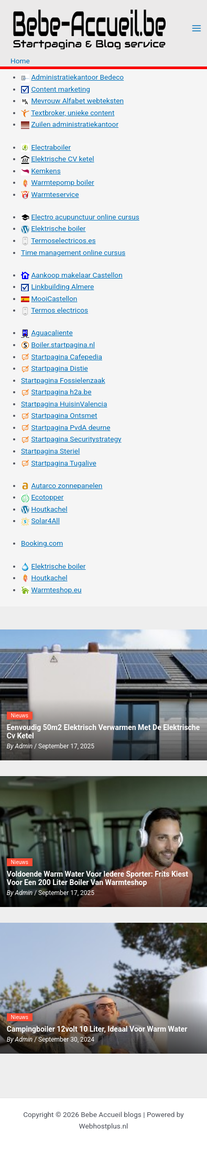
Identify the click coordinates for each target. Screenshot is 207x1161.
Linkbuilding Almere (62, 286)
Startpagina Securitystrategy (76, 439)
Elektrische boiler (58, 228)
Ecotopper (47, 497)
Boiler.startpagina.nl (63, 344)
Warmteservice (55, 194)
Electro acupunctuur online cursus (85, 217)
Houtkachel (49, 509)
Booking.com (42, 543)
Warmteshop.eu (56, 589)
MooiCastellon (54, 298)
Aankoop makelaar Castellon (76, 275)
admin (24, 746)
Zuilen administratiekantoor (74, 124)
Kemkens (45, 171)
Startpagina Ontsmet (64, 415)
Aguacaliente (51, 332)
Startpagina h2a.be (61, 392)
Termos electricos (59, 310)
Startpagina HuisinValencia (64, 404)
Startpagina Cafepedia (66, 356)
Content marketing (60, 89)
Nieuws (19, 715)
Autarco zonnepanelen (66, 485)
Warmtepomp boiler (62, 182)
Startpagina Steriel (50, 451)
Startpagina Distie (59, 368)
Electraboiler (51, 147)
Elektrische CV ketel (62, 158)
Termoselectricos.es (63, 240)
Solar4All (45, 520)
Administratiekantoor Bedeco (77, 77)
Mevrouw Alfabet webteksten (77, 100)
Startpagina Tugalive (63, 463)
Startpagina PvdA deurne (70, 427)
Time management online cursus (73, 252)
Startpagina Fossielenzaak (63, 380)
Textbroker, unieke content (72, 112)
